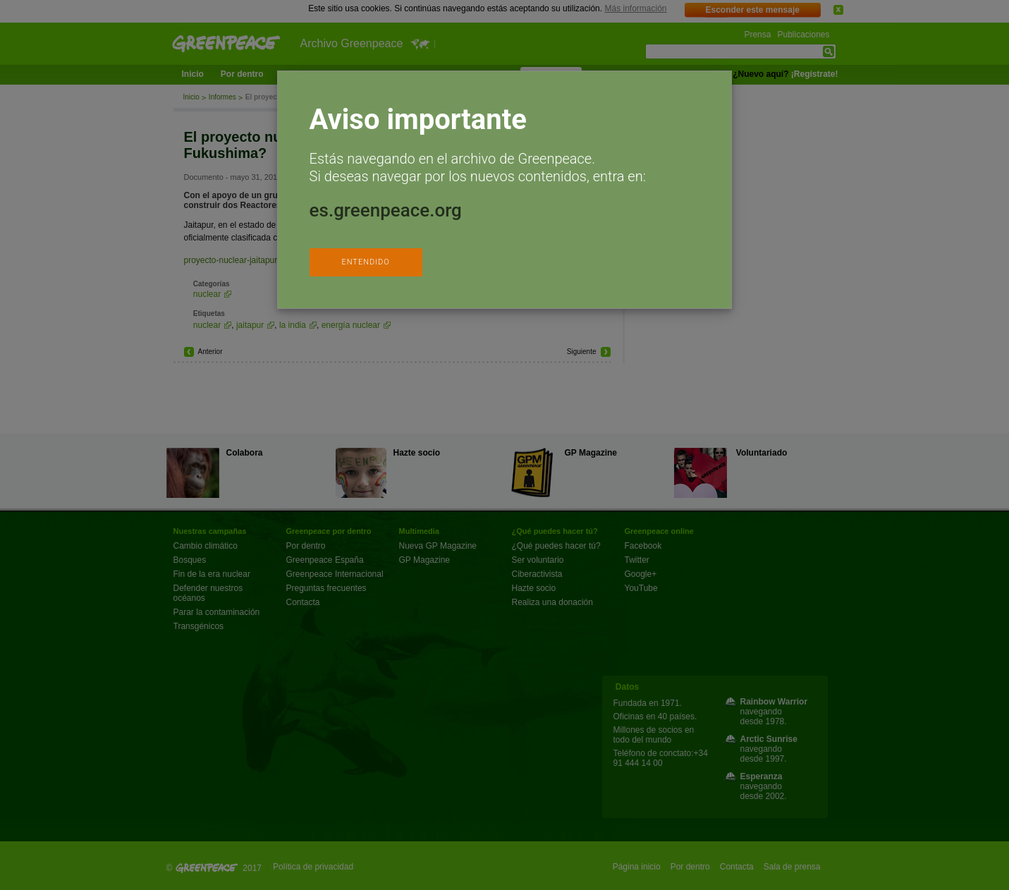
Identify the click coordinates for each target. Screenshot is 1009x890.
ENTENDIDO (365, 262)
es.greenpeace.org (386, 210)
